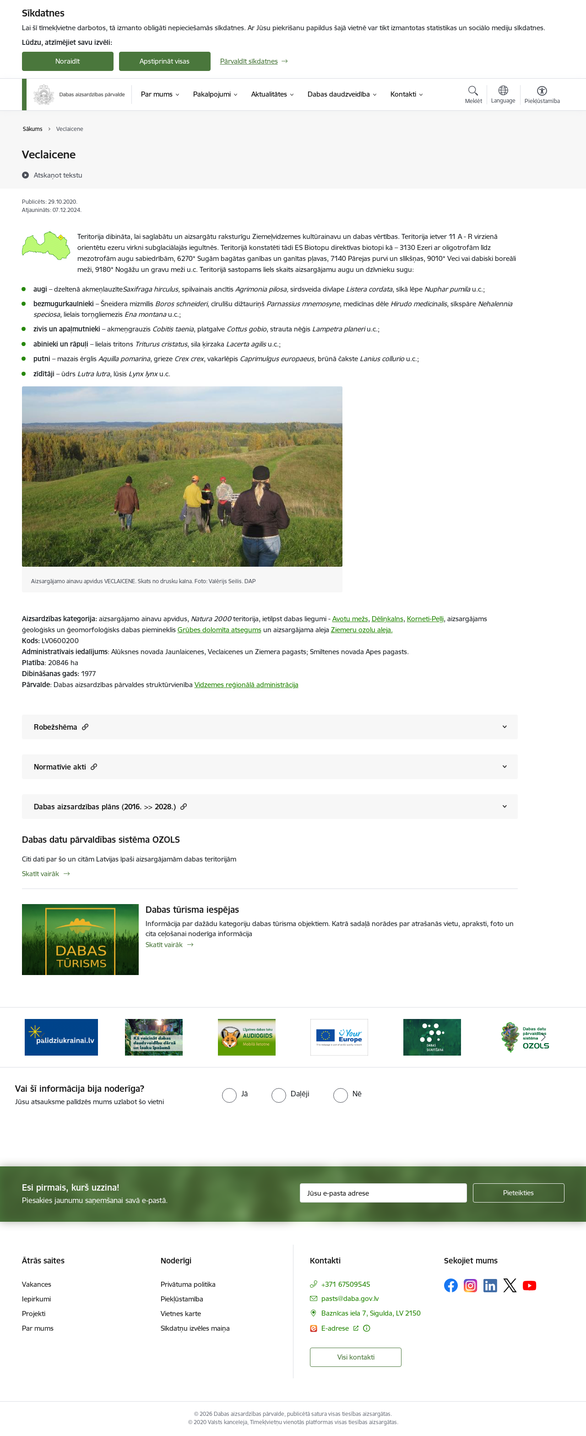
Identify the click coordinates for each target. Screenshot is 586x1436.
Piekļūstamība (182, 1299)
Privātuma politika (188, 1284)
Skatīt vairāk (40, 873)
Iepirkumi (36, 1299)
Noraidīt (67, 61)
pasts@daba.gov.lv (350, 1298)
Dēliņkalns (387, 618)
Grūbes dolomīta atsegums (219, 629)
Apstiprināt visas (165, 61)
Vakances (36, 1284)
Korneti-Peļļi (425, 618)
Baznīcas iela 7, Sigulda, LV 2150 (371, 1313)
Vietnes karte (181, 1313)
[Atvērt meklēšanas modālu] (474, 96)
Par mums (38, 1328)
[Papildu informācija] (366, 1328)
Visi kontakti (355, 1357)
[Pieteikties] (518, 1193)
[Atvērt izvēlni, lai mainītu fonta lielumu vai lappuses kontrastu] (542, 96)
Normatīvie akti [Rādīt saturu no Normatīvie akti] (65, 766)
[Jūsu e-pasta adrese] (383, 1193)
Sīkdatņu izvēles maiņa (195, 1328)
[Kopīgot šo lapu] (541, 174)
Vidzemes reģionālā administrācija (246, 684)
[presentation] (76, 1132)
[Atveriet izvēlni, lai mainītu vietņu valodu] (503, 95)
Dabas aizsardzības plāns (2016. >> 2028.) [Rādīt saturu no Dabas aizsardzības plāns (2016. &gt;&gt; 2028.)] (110, 806)
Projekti (33, 1313)
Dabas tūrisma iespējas (192, 909)
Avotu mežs (350, 618)
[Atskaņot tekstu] (58, 174)
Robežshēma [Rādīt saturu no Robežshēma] (61, 727)
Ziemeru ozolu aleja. (362, 629)
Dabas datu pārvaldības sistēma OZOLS (101, 839)
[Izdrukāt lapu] (541, 151)
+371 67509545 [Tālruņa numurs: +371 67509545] (345, 1284)
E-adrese (336, 1328)
